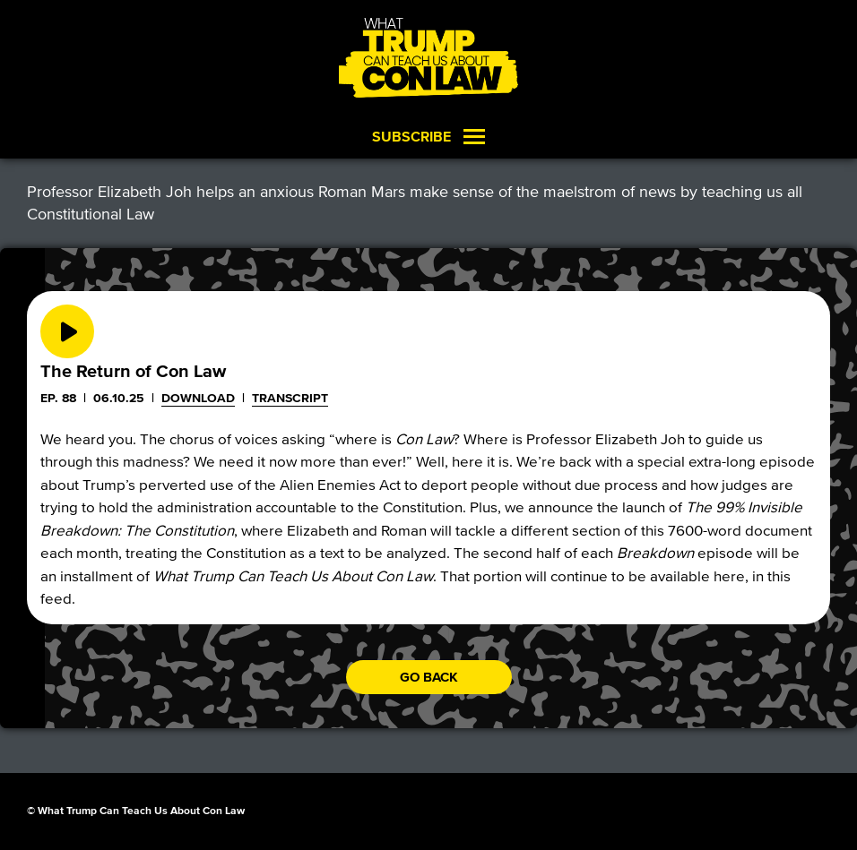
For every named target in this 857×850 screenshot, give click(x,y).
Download (198, 398)
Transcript (290, 398)
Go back (429, 677)
